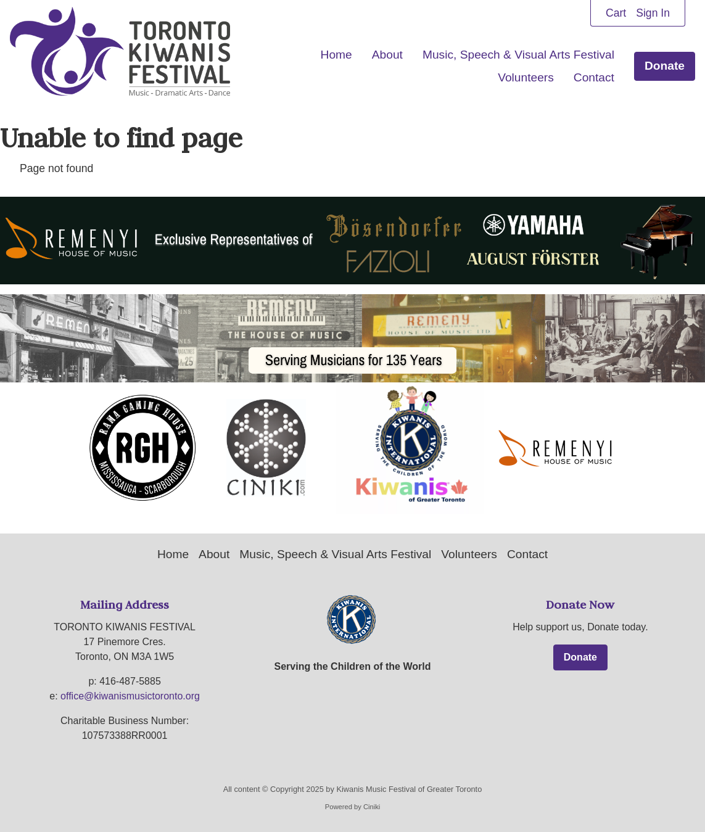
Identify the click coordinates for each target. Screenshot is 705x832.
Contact (594, 77)
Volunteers (526, 77)
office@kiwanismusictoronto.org (130, 696)
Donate (665, 65)
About (387, 54)
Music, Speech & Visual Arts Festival (518, 54)
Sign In (653, 13)
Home (336, 54)
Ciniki (371, 807)
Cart (616, 13)
